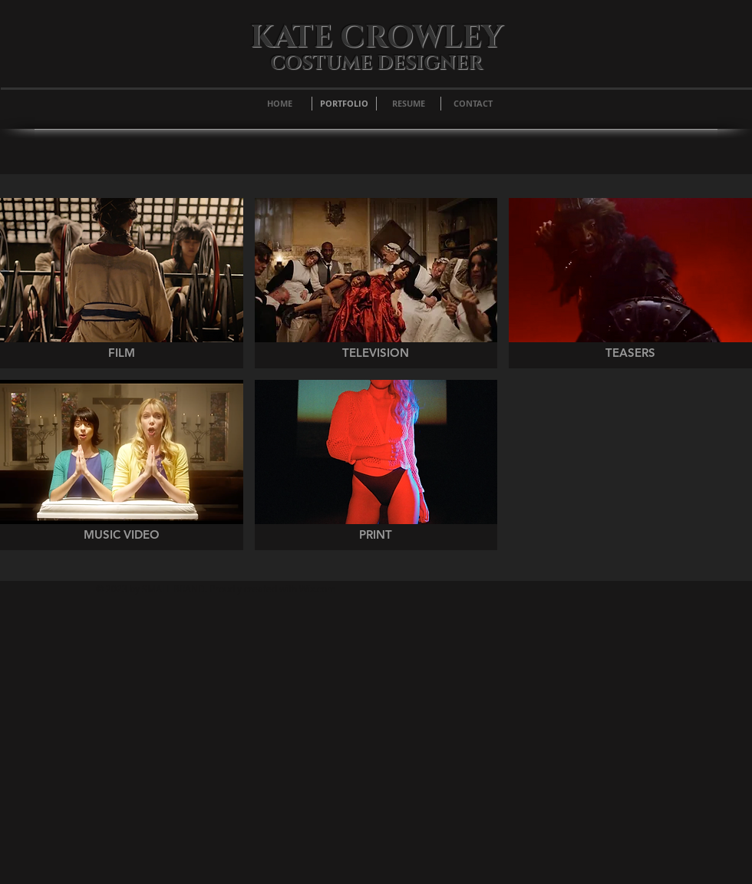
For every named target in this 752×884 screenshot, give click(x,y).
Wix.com (317, 588)
